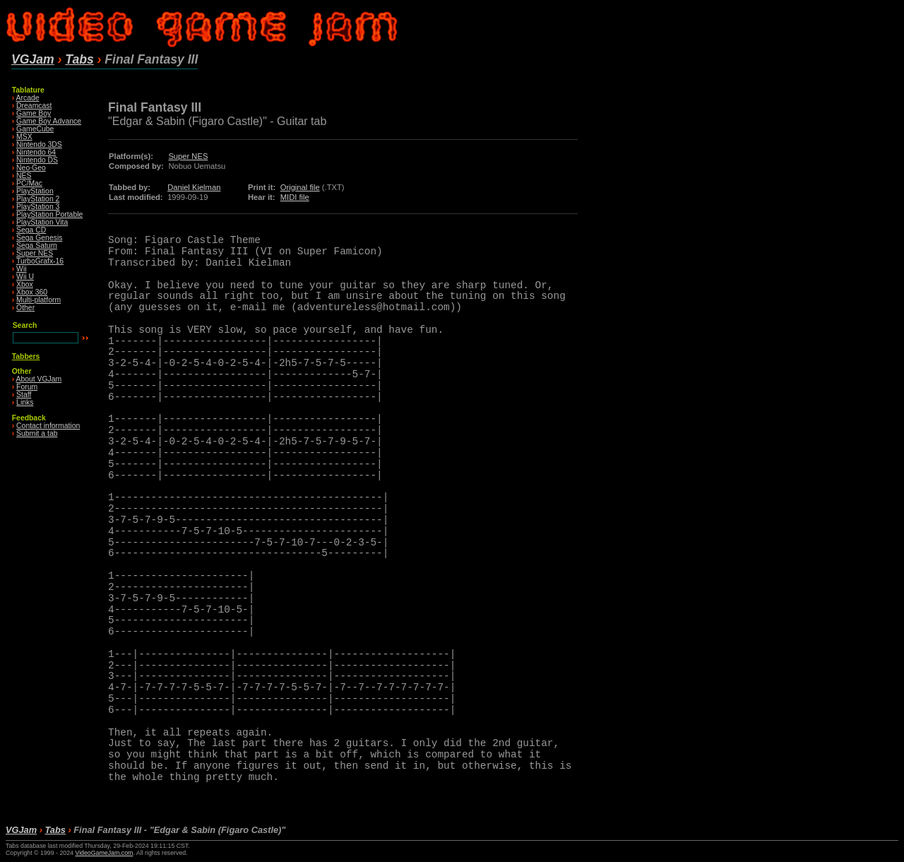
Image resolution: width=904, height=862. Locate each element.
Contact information (48, 426)
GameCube (35, 129)
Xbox (24, 284)
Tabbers (26, 356)
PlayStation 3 (37, 207)
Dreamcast (34, 106)
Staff (23, 394)
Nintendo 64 (36, 152)
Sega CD (31, 230)
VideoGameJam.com (104, 852)
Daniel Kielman (193, 187)
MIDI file (294, 197)
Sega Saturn (36, 245)
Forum (26, 387)
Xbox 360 (31, 292)
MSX (24, 137)
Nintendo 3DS (39, 144)
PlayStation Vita (42, 222)
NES (23, 175)
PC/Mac (29, 183)
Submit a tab (36, 433)
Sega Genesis (39, 238)
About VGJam (39, 379)
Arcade (28, 98)
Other (25, 308)
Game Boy (33, 113)
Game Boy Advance (48, 121)
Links (24, 402)
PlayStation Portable (49, 214)
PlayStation (35, 191)
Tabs (79, 59)
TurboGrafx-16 (40, 261)
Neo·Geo (31, 168)
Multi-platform (38, 300)
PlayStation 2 (37, 199)
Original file (300, 187)
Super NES (34, 253)
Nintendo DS (37, 160)
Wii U (25, 277)
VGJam (32, 59)
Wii (21, 269)
